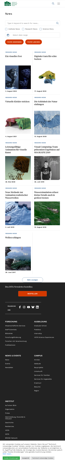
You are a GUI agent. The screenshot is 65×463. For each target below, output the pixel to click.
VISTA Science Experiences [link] (44, 337)
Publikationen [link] (10, 345)
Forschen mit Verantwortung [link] (15, 341)
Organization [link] (9, 409)
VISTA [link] (7, 430)
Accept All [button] (25, 458)
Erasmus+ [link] (37, 383)
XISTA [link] (7, 434)
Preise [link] (7, 413)
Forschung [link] (11, 321)
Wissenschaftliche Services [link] (15, 326)
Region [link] (36, 391)
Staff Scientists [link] (11, 329)
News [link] (7, 360)
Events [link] (7, 363)
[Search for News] (32, 23)
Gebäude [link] (37, 363)
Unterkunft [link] (38, 371)
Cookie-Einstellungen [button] (11, 458)
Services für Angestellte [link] (43, 379)
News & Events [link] (13, 355)
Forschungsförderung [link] (13, 337)
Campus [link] (38, 355)
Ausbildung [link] (40, 321)
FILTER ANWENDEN (14, 42)
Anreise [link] (37, 360)
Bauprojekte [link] (38, 367)
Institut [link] (9, 401)
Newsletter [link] (9, 367)
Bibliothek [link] (9, 333)
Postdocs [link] (37, 329)
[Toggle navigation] (59, 4)
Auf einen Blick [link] (10, 405)
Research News (31, 29)
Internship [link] (38, 333)
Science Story (48, 29)
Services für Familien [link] (42, 375)
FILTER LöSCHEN (33, 42)
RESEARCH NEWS (11, 52)
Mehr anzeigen (32, 280)
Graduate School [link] (40, 326)
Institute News (14, 29)
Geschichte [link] (9, 422)
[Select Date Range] (32, 35)
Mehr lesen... (7, 454)
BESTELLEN (32, 294)
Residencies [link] (9, 426)
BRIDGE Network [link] (11, 438)
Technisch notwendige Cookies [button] (42, 458)
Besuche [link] (37, 387)
